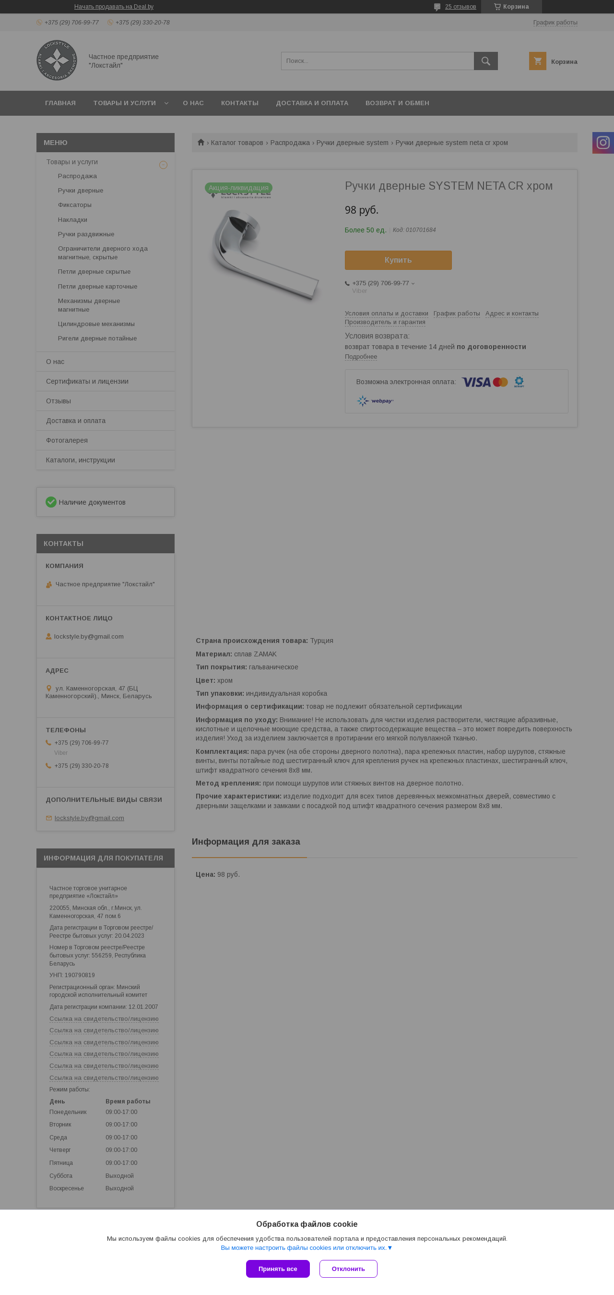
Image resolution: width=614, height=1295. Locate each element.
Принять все (278, 1268)
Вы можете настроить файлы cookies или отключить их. (304, 1247)
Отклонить (348, 1268)
